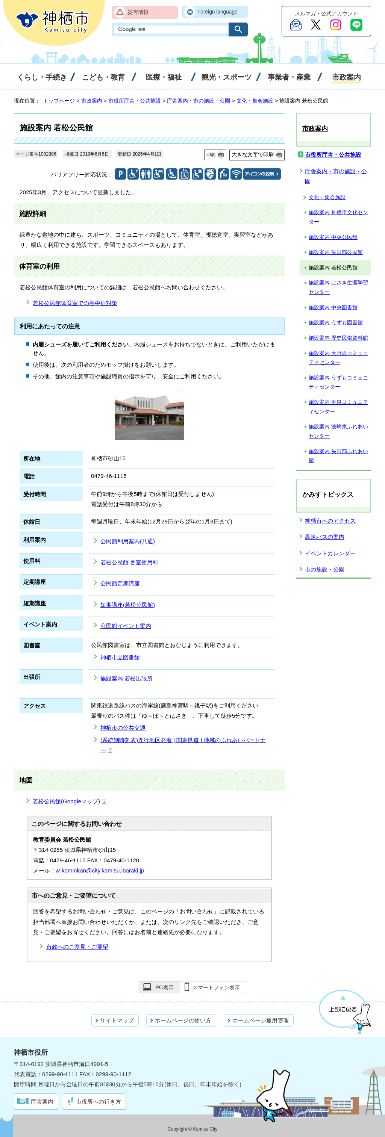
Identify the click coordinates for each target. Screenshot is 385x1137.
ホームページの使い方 (183, 1020)
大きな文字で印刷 (253, 154)
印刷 (210, 154)
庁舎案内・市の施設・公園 (198, 101)
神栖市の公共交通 (123, 727)
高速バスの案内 (324, 537)
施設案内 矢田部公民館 (336, 252)
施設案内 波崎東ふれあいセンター (338, 431)
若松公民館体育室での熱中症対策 (75, 303)
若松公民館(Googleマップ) (69, 801)
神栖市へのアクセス (330, 520)
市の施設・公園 (324, 569)
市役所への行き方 (98, 1101)
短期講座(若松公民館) (127, 605)
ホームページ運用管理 (260, 1020)
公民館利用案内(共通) (127, 541)
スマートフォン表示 (216, 987)
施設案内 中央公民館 (333, 237)
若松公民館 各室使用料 (129, 562)
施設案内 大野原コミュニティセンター (338, 358)
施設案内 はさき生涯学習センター (338, 287)
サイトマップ (117, 1020)
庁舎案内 (42, 1101)
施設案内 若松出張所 (126, 678)
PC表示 (164, 987)
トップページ (59, 101)
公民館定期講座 (120, 583)
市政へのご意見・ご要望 (77, 946)
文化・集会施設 (254, 101)
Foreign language (217, 12)
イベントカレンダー (330, 553)
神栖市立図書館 (120, 657)
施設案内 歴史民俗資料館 (338, 338)
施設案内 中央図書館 (333, 307)
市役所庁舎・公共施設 (134, 101)
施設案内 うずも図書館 (336, 322)
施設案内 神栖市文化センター (338, 217)
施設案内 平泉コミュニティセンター (338, 406)
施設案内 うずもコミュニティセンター (338, 382)
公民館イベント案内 (125, 626)
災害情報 (138, 12)
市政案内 (91, 101)
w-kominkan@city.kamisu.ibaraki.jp (100, 870)
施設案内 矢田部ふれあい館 (338, 456)
